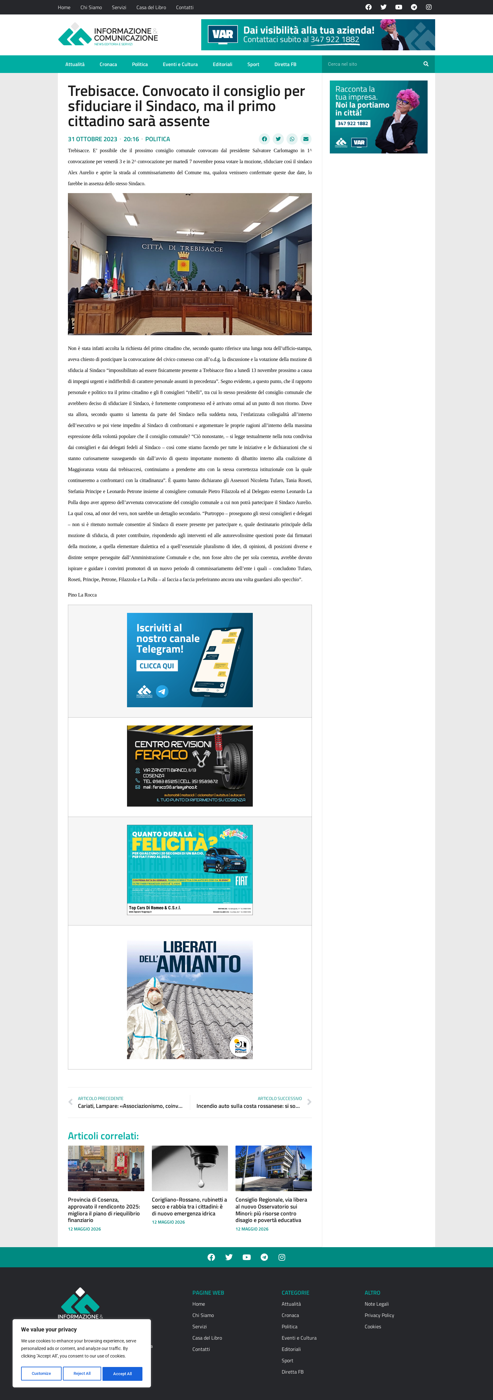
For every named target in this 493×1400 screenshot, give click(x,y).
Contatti (185, 7)
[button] (264, 139)
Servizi (119, 7)
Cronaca (108, 64)
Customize (41, 1373)
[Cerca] (426, 64)
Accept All (123, 1373)
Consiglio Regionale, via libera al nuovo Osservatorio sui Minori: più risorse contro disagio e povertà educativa (271, 1209)
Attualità (75, 64)
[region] (82, 1354)
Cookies (373, 1326)
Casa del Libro (151, 7)
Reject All (82, 1373)
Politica (140, 64)
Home (64, 7)
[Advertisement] (377, 255)
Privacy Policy (379, 1315)
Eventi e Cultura (180, 64)
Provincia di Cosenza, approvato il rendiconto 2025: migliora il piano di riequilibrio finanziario (104, 1209)
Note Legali (377, 1304)
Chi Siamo (91, 7)
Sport (253, 64)
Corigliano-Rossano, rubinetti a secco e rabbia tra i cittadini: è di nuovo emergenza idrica (189, 1206)
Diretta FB (285, 64)
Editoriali (222, 64)
